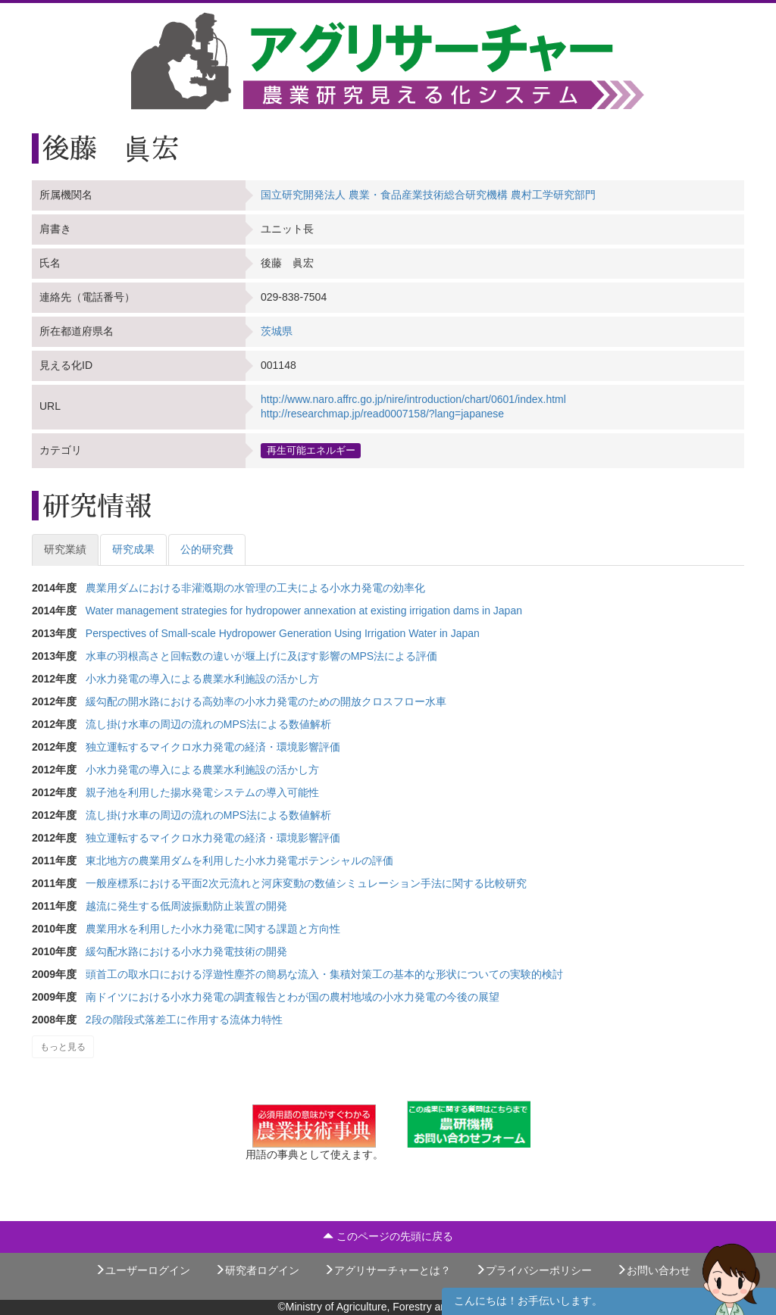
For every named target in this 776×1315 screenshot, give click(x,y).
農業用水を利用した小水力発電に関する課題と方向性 (213, 929)
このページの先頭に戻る (388, 1236)
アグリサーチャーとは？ (387, 1270)
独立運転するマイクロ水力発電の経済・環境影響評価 (213, 747)
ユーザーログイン (142, 1270)
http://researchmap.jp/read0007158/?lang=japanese (382, 414)
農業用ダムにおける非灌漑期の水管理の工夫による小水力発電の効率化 (255, 588)
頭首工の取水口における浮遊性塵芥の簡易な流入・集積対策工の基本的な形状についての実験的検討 (324, 974)
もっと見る (63, 1047)
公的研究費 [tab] (206, 549)
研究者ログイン (256, 1270)
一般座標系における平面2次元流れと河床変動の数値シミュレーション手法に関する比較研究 (306, 883)
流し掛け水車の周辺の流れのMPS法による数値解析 (208, 724)
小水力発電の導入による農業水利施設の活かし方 (202, 679)
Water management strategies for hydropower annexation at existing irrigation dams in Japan (304, 610)
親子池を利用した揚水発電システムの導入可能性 (202, 792)
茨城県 (277, 331)
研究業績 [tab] (65, 549)
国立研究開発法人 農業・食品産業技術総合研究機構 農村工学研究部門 (428, 195)
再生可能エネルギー (311, 450)
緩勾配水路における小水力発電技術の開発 (186, 951)
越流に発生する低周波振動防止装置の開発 (186, 906)
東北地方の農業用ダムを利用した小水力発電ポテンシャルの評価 (239, 860)
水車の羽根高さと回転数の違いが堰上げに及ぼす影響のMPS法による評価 (261, 656)
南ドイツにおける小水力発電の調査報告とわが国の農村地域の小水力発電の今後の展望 (292, 997)
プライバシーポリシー (533, 1270)
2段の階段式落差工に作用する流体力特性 (184, 1020)
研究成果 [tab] (133, 549)
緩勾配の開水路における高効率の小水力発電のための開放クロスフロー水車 (266, 701)
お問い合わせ (653, 1270)
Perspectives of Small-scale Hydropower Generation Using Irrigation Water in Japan (283, 633)
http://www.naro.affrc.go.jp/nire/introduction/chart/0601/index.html (413, 399)
